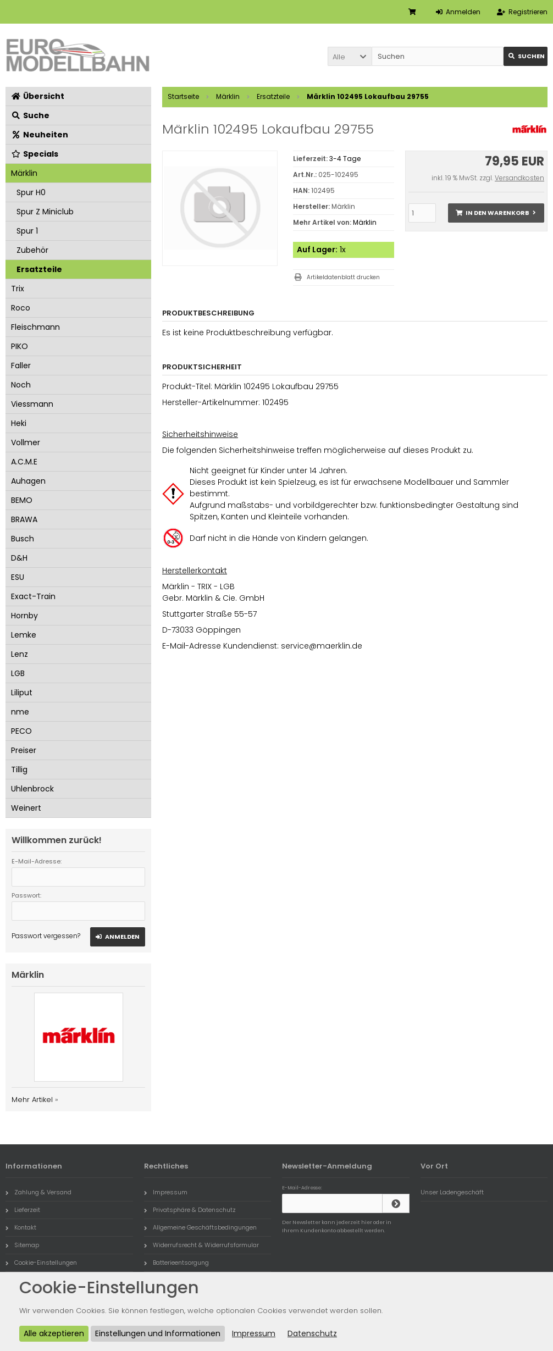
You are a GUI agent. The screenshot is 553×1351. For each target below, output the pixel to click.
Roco (20, 307)
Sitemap (22, 1245)
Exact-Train (33, 596)
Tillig (19, 769)
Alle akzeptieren (54, 1333)
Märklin (365, 222)
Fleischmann (35, 327)
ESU (17, 577)
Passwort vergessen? (46, 935)
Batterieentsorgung (176, 1262)
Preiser (23, 750)
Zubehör (32, 250)
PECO (21, 731)
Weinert (26, 807)
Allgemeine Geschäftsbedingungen (200, 1227)
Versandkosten (519, 177)
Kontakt (20, 1227)
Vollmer (25, 442)
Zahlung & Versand (38, 1192)
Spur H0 (31, 192)
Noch (21, 384)
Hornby (24, 615)
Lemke (23, 634)
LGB (18, 673)
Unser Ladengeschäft (452, 1192)
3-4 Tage (345, 158)
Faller (21, 365)
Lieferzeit (22, 1209)
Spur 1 (27, 230)
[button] (350, 56)
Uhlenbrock (32, 788)
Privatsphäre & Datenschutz (190, 1209)
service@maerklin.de (321, 645)
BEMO (21, 500)
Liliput (21, 692)
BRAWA (24, 519)
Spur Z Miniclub (45, 211)
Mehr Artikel (32, 1099)
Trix (17, 288)
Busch (22, 538)
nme (20, 711)
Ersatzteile (39, 269)
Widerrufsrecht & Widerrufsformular (201, 1245)
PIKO (19, 346)
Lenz (19, 654)
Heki (18, 423)
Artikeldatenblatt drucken (343, 277)
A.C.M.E (24, 461)
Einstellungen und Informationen (157, 1333)
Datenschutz (312, 1333)
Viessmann (32, 403)
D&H (19, 557)
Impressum (165, 1192)
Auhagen (28, 480)
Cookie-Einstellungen (41, 1262)
